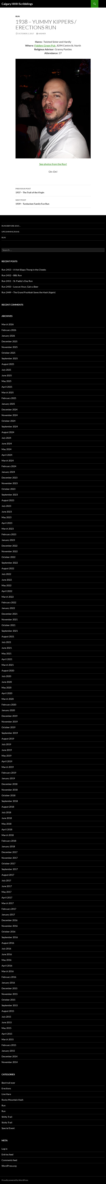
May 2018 (6, 823)
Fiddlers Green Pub (45, 45)
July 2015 (6, 1016)
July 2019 (6, 744)
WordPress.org (9, 1165)
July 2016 (6, 948)
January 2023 (8, 540)
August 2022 (8, 568)
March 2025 (8, 392)
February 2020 (9, 704)
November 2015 (10, 994)
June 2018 (7, 818)
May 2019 (6, 755)
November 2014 (10, 1062)
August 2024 (8, 432)
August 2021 (8, 636)
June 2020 (7, 682)
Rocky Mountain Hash (12, 1099)
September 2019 (10, 733)
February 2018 (9, 840)
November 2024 (10, 415)
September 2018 (10, 801)
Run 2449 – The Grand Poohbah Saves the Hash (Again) (28, 292)
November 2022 (10, 551)
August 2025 (8, 364)
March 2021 (8, 664)
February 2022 (9, 602)
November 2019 (10, 721)
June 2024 (7, 443)
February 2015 (9, 1045)
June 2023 (7, 511)
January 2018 (8, 846)
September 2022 (10, 562)
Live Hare (6, 1094)
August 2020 (8, 670)
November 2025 (10, 347)
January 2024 (8, 472)
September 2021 (10, 630)
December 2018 (9, 784)
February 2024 (9, 466)
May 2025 (6, 381)
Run (18, 16)
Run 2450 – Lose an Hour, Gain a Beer (20, 286)
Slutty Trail (7, 1122)
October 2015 (8, 999)
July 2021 (6, 642)
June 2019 (7, 750)
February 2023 (9, 534)
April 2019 (7, 761)
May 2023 (6, 517)
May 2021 (6, 653)
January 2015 (8, 1050)
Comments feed (9, 1160)
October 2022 (8, 557)
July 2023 (6, 506)
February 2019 (9, 772)
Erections (6, 1088)
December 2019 (9, 716)
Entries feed (7, 1154)
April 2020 (7, 693)
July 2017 (6, 880)
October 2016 (8, 931)
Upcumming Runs (10, 231)
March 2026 (8, 324)
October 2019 (8, 727)
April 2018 (7, 829)
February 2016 (9, 977)
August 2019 (8, 738)
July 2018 (6, 812)
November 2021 (10, 619)
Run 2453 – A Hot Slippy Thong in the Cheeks (24, 269)
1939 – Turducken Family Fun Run (53, 201)
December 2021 (9, 613)
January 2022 (8, 608)
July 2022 (6, 574)
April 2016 (7, 965)
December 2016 (9, 920)
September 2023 (10, 494)
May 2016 (6, 960)
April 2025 (7, 386)
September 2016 (10, 937)
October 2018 (8, 795)
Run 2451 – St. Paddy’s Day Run (17, 281)
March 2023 (8, 528)
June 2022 (7, 579)
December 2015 (9, 988)
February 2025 (9, 398)
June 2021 (7, 647)
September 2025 (10, 358)
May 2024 (6, 449)
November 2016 (10, 926)
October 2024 (8, 420)
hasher (42, 33)
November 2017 (10, 857)
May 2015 (6, 1028)
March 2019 (8, 767)
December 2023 (9, 477)
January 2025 (8, 403)
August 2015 (8, 1011)
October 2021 (8, 625)
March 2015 (8, 1039)
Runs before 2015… (11, 226)
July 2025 (6, 369)
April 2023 (7, 523)
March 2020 (8, 699)
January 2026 (8, 335)
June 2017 (7, 886)
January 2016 (8, 982)
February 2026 (9, 330)
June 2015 (7, 1022)
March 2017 (8, 903)
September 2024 (10, 426)
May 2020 (6, 687)
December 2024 (9, 409)
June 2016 (7, 954)
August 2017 (8, 874)
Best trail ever (8, 1082)
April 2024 (7, 455)
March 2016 (8, 971)
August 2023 (8, 500)
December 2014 (9, 1056)
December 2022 (9, 545)
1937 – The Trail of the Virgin (53, 190)
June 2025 (7, 375)
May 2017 (6, 891)
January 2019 (8, 778)
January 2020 (8, 710)
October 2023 (8, 489)
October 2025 (8, 352)
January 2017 (8, 914)
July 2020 (6, 676)
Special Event (8, 1128)
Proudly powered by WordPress (15, 1180)
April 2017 (7, 897)
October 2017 (8, 863)
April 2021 (7, 659)
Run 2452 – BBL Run (12, 275)
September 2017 (10, 869)
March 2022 (8, 596)
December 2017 (9, 852)
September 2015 (10, 1005)
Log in (4, 1148)
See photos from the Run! (53, 164)
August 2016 (8, 943)
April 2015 (7, 1033)
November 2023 (10, 483)
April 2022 (7, 591)
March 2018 (8, 835)
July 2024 (6, 437)
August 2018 (8, 806)
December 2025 (9, 341)
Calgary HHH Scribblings (17, 4)
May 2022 (6, 585)
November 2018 (10, 789)
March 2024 (8, 460)
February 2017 (9, 909)
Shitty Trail (7, 1116)
